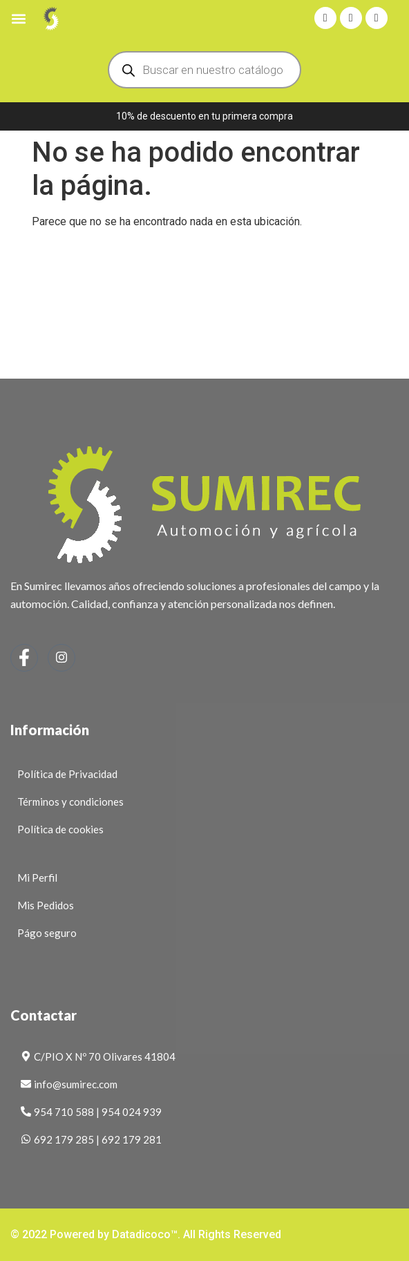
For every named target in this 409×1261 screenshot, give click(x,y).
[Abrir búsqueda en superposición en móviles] (204, 69)
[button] (18, 18)
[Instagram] (61, 658)
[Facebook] (24, 658)
